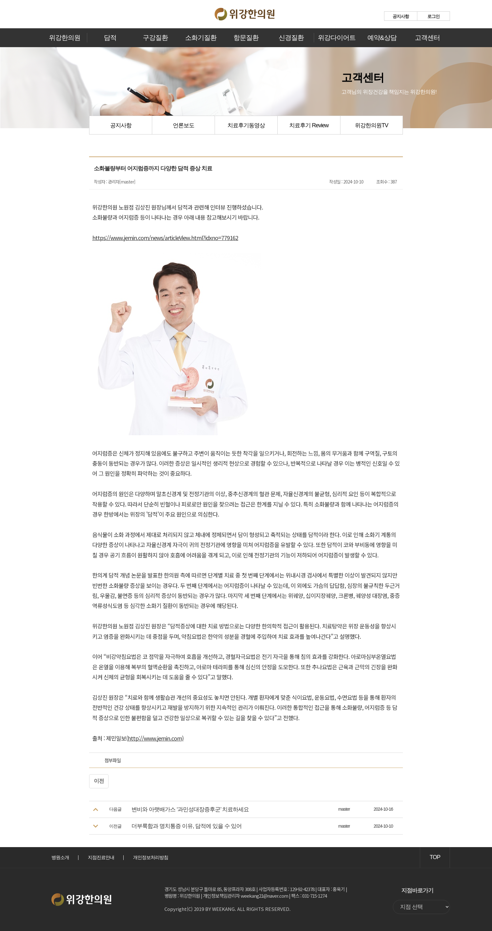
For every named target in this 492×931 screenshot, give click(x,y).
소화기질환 (201, 37)
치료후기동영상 (246, 125)
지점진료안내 (101, 857)
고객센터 (427, 37)
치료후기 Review (309, 125)
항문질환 (246, 37)
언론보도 (183, 125)
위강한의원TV (371, 125)
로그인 (433, 16)
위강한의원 (64, 37)
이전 (99, 781)
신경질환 (291, 37)
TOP (435, 857)
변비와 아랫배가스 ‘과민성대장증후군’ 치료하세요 (190, 809)
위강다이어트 (337, 37)
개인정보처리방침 (150, 857)
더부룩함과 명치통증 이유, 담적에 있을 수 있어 (186, 826)
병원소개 (60, 857)
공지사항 (401, 16)
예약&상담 (382, 37)
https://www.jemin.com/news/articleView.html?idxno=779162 (165, 237)
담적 (110, 37)
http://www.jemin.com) (156, 738)
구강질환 (155, 37)
